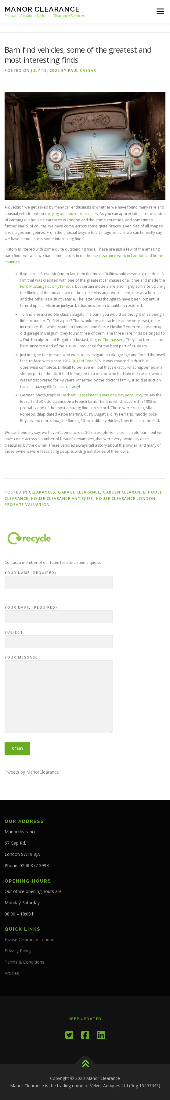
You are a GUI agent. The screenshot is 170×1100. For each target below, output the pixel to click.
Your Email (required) (59, 612)
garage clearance (79, 492)
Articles (12, 973)
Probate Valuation (27, 504)
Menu (160, 11)
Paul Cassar (82, 70)
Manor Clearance (42, 9)
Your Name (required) (59, 577)
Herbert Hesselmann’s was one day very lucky (101, 395)
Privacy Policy (18, 951)
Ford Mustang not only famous (46, 286)
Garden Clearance (124, 492)
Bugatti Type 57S (86, 361)
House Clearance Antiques (62, 498)
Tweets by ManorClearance (32, 772)
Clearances (42, 492)
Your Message (59, 695)
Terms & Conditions (24, 962)
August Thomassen (106, 339)
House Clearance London (126, 498)
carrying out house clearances (71, 213)
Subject (59, 637)
